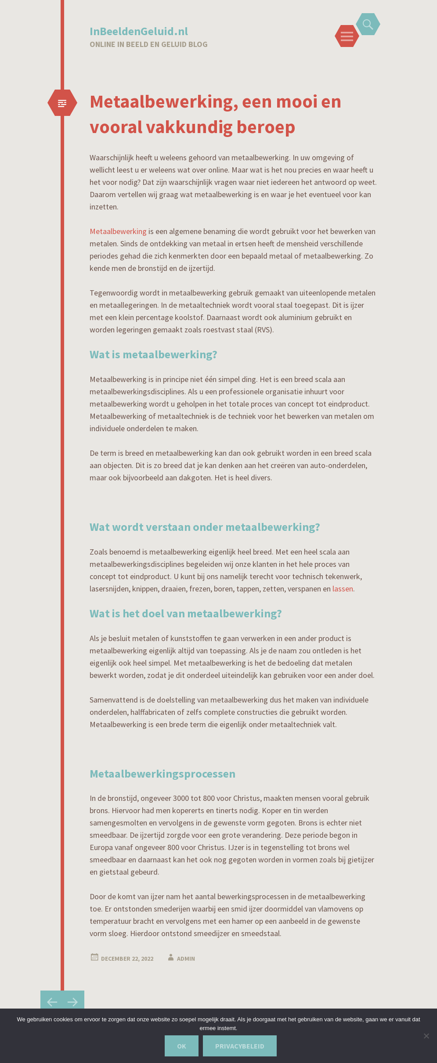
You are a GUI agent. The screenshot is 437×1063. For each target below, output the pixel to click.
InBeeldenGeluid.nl (139, 31)
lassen (342, 589)
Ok (181, 1045)
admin (186, 958)
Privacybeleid (239, 1045)
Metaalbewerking (118, 231)
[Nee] (426, 1035)
